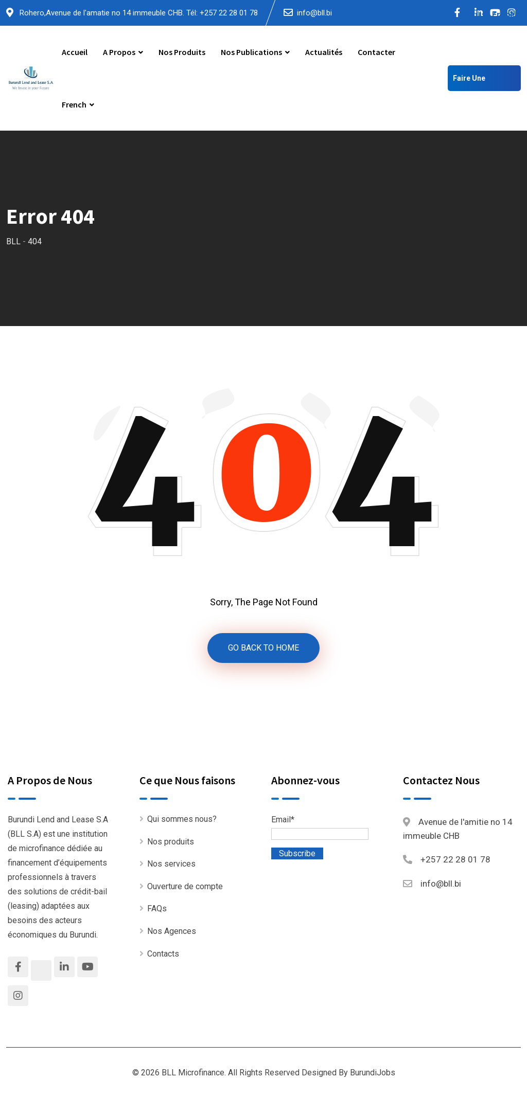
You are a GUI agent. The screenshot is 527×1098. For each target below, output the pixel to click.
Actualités (323, 52)
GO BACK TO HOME (263, 648)
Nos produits (182, 52)
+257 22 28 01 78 (455, 859)
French (74, 104)
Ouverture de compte (185, 886)
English (477, 15)
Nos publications (251, 52)
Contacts (163, 954)
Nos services (171, 864)
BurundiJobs (372, 1072)
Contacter (376, 52)
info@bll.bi (314, 12)
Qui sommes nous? (182, 819)
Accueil (74, 52)
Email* (319, 827)
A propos (119, 52)
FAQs (157, 908)
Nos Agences (171, 931)
